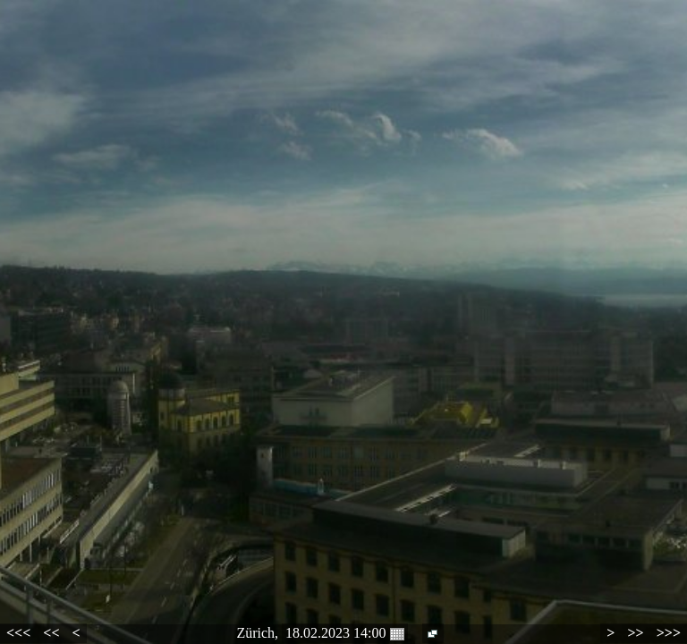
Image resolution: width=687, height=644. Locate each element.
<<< (18, 632)
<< (51, 632)
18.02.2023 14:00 (344, 633)
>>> (669, 632)
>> (635, 632)
